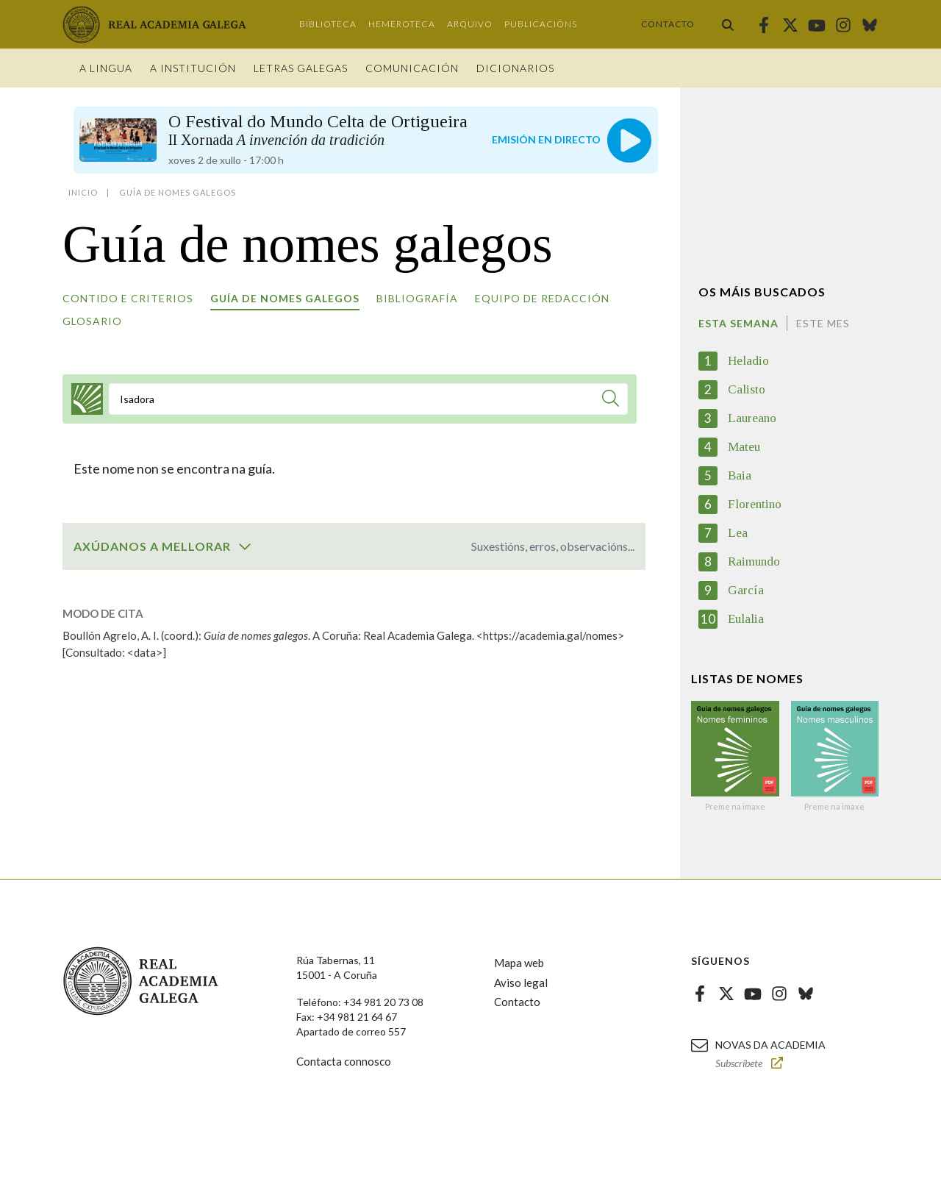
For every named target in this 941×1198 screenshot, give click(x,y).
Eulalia (746, 619)
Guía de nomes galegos (284, 298)
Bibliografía (417, 298)
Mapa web (519, 962)
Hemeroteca (401, 23)
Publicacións (540, 23)
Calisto (746, 389)
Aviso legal (521, 982)
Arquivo (470, 23)
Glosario (92, 321)
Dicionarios (515, 68)
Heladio (748, 361)
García (746, 590)
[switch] (245, 546)
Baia (739, 475)
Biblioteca (328, 23)
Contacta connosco (343, 1061)
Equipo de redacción (542, 298)
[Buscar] (610, 400)
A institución (193, 68)
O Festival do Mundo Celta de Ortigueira (318, 130)
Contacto (668, 23)
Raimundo (754, 561)
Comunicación (412, 68)
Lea (738, 533)
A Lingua (105, 68)
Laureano (752, 418)
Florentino (754, 504)
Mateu (744, 447)
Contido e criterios (127, 298)
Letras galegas (301, 68)
